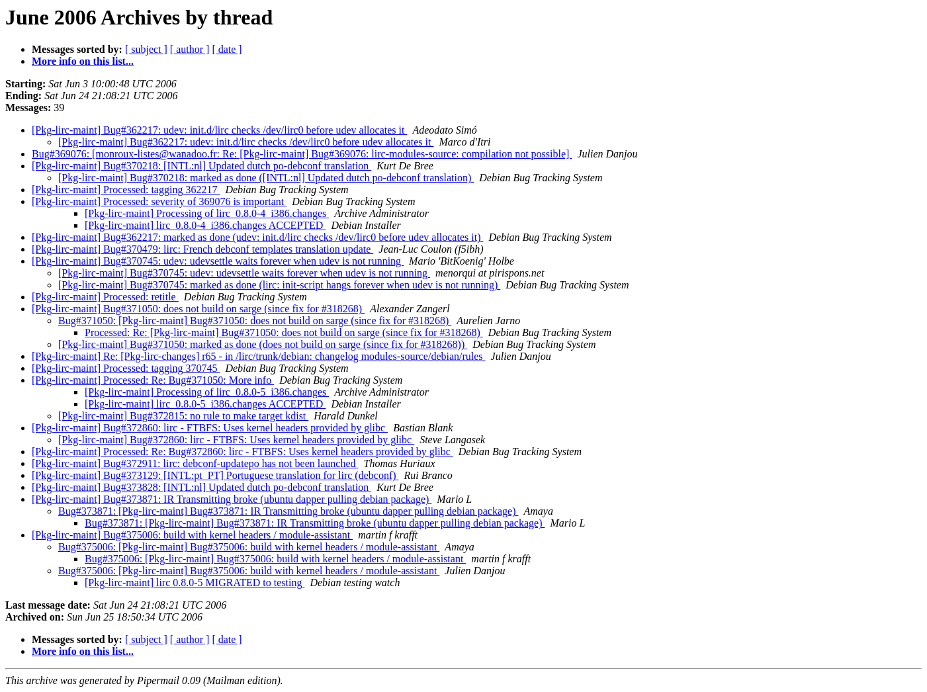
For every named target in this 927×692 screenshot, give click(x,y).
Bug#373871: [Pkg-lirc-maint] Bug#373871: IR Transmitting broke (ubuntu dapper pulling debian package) (288, 511)
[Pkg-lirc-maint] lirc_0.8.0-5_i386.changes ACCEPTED (205, 404)
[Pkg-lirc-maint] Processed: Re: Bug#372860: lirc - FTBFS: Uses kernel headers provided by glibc (242, 451)
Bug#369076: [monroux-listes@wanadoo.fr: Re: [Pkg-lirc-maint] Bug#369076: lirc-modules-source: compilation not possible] (302, 153)
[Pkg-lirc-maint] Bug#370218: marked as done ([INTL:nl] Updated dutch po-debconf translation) (266, 177)
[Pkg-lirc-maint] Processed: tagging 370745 (126, 368)
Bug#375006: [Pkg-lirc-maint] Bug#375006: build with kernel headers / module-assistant (248, 546)
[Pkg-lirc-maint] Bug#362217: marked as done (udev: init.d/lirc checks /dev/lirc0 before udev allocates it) (257, 237)
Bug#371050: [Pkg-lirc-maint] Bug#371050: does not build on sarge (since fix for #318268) (254, 320)
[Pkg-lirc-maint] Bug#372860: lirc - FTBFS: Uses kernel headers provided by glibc (210, 427)
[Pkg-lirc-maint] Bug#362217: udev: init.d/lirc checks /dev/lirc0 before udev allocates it (219, 130)
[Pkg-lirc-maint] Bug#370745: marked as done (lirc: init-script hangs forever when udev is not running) (279, 284)
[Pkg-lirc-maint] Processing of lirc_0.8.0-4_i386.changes (207, 213)
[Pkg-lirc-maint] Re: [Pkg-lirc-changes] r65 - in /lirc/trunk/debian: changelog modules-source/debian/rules (259, 356)
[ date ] (227, 49)
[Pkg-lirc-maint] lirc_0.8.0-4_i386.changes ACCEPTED (205, 225)
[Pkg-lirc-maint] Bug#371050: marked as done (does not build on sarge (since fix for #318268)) (262, 344)
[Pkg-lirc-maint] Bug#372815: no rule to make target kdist (183, 415)
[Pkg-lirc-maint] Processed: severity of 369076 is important (159, 201)
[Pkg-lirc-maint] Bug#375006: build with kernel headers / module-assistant (192, 535)
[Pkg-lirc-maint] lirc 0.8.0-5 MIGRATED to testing (194, 582)
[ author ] (190, 49)
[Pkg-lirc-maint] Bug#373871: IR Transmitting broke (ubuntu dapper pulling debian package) (231, 499)
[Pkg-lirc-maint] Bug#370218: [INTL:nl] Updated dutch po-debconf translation (201, 165)
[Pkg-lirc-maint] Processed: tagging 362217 (126, 189)
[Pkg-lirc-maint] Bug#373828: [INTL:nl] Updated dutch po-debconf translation (201, 487)
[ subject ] (146, 49)
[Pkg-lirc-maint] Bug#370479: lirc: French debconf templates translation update (202, 249)
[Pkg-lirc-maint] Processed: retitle (105, 296)
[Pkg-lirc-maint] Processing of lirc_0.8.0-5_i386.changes (207, 392)
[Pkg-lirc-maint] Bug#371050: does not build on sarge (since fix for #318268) (198, 308)
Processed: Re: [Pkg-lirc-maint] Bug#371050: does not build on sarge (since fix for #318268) (284, 332)
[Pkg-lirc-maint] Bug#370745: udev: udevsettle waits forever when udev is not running (218, 261)
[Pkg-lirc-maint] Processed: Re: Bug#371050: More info (153, 380)
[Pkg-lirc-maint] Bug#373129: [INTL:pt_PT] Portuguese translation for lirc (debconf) (215, 475)
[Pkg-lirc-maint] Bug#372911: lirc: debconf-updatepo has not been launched (195, 463)
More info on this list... (83, 61)
